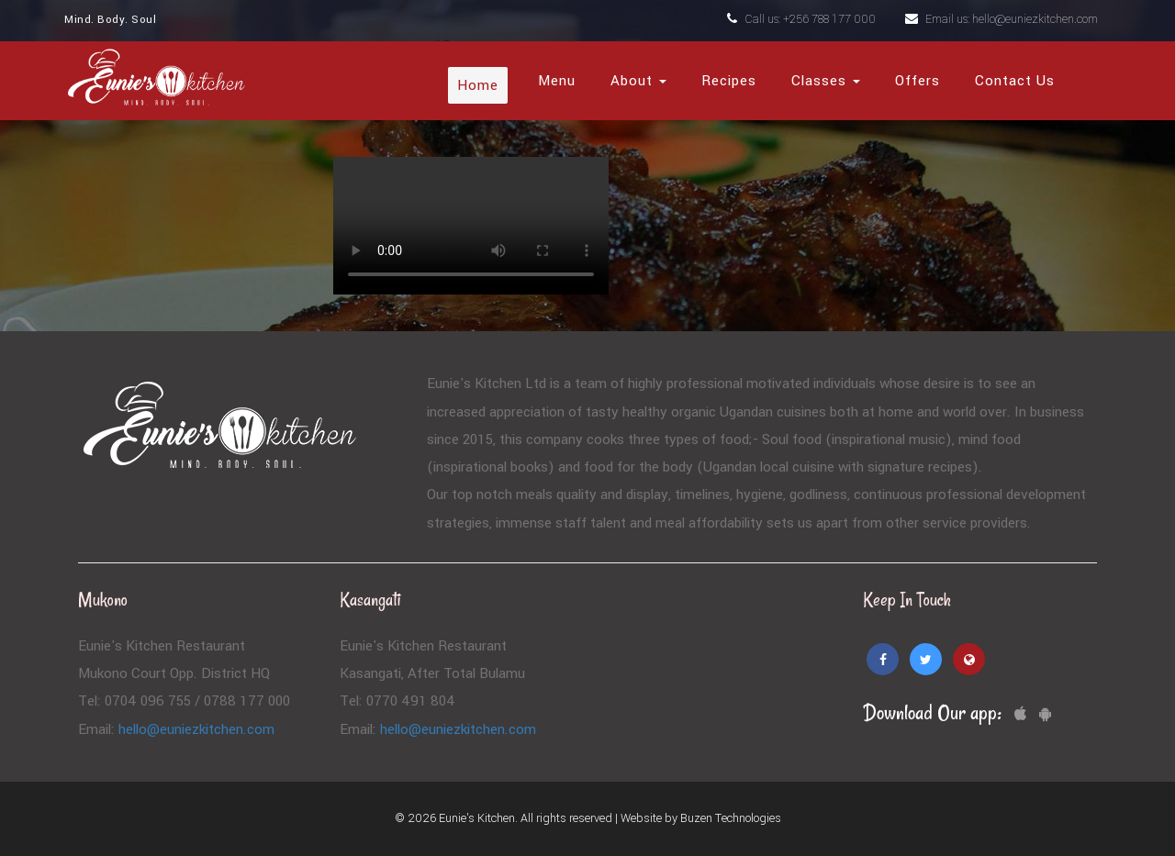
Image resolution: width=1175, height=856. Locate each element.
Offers (917, 81)
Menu (557, 81)
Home (477, 85)
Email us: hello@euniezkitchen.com (1001, 19)
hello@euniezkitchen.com (196, 729)
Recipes (728, 81)
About (638, 81)
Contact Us (1015, 81)
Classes (825, 81)
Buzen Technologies (730, 818)
